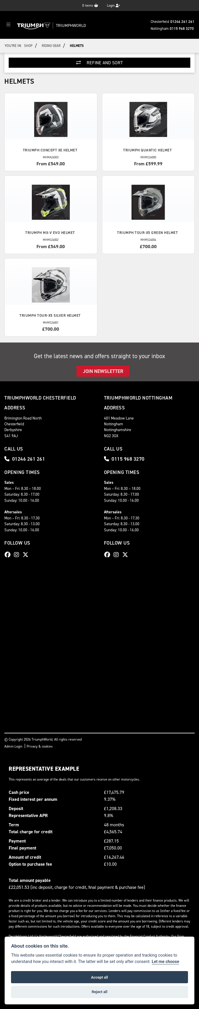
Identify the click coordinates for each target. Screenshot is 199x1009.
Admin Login (13, 746)
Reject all (99, 992)
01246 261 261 (182, 21)
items (90, 5)
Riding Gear (51, 45)
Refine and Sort (99, 63)
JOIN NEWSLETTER (103, 371)
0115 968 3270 (182, 28)
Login (113, 5)
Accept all (99, 977)
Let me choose (165, 961)
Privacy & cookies (40, 746)
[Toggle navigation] (8, 25)
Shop (28, 45)
